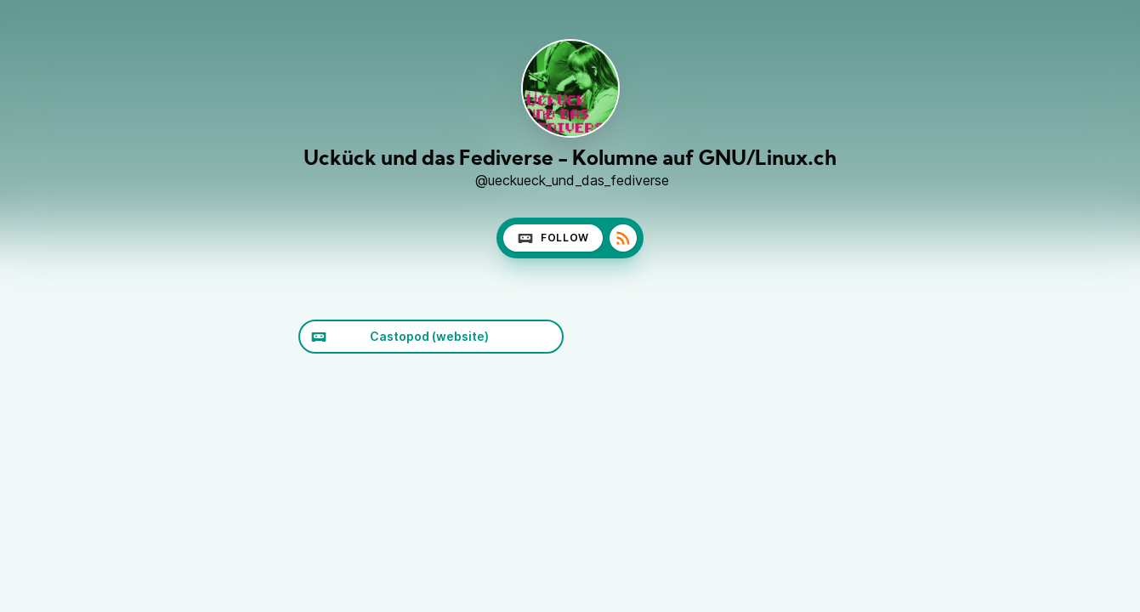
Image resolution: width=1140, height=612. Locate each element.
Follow (553, 238)
